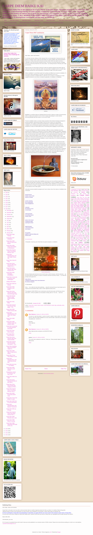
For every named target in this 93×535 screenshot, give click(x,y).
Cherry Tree (80, 212)
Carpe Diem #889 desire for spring (10, 420)
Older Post (63, 368)
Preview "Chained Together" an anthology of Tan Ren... (16, 25)
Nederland (31, 306)
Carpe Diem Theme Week (77, 210)
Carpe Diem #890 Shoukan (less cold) (11, 417)
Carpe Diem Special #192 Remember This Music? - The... (11, 343)
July (8, 220)
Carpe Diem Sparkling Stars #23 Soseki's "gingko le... (11, 347)
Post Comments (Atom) (49, 373)
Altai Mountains (74, 190)
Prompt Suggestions (34, 25)
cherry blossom (79, 238)
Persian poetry (74, 226)
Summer (87, 230)
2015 (6, 428)
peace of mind (80, 249)
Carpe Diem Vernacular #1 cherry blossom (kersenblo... (11, 327)
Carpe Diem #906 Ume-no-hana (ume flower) (11, 242)
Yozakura (87, 235)
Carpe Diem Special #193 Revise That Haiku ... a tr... (11, 306)
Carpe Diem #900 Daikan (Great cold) (11, 310)
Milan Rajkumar (32, 314)
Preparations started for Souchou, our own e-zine (11, 373)
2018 (6, 204)
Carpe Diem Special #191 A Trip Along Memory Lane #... (11, 390)
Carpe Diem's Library (38, 20)
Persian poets (84, 226)
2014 (6, 430)
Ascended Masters (85, 190)
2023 (6, 194)
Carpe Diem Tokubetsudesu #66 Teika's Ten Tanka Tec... (11, 314)
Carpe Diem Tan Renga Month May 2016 (80, 207)
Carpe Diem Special (80, 202)
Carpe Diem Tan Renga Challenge (80, 205)
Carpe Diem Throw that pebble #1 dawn (11, 398)
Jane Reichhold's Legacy (78, 219)
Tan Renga (77, 231)
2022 (6, 196)
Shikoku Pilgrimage (78, 230)
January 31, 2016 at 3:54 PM (42, 314)
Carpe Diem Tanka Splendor (78, 209)
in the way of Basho (84, 244)
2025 (6, 192)
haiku (81, 242)
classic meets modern (39, 305)
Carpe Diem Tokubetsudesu (80, 211)
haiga (72, 242)
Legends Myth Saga (78, 221)
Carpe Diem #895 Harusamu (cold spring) (10, 369)
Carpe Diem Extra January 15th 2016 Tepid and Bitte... (11, 338)
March (8, 228)
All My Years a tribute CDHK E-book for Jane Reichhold (70, 20)
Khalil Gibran (81, 220)
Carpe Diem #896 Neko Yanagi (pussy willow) (11, 352)
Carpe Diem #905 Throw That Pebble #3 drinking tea (11, 247)
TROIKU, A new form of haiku (10, 22)
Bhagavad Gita (74, 193)
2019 (6, 202)
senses (74, 251)
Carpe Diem (31, 305)
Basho (83, 192)
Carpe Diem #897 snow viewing (10, 331)
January (9, 232)
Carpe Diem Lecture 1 (14, 20)
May (8, 224)
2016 (6, 208)
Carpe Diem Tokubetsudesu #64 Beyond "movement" (11, 405)
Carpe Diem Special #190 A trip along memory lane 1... (11, 413)
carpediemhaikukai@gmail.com (9, 523)
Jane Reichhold (29, 239)
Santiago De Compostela (83, 229)
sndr (50, 532)
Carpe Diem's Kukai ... (51, 20)
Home (5, 20)
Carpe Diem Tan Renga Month (80, 206)
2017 (6, 206)
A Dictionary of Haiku (76, 189)
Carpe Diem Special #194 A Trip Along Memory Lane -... (11, 251)
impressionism (74, 244)
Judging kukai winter (11, 281)
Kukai (88, 220)
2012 (6, 434)
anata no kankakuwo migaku (79, 236)
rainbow (82, 250)
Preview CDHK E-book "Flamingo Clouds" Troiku (30, 22)
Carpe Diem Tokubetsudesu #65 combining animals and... (11, 360)
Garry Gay (78, 214)
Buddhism (73, 195)
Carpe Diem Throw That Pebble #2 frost (11, 356)
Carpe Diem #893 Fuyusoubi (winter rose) (11, 394)
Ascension (75, 192)
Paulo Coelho (83, 225)
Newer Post (28, 368)
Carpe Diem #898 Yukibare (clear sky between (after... (11, 323)
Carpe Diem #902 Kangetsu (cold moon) (10, 288)
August (8, 218)
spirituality (59, 305)
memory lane (77, 245)
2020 (6, 200)
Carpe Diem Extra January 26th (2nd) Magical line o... (11, 265)
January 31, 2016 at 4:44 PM (38, 337)
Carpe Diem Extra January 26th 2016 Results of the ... (11, 269)
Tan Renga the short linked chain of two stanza (53, 22)
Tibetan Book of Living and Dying (79, 234)
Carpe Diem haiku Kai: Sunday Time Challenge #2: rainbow (11, 55)
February (9, 230)
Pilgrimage (73, 228)
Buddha (84, 193)
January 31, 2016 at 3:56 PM (42, 329)
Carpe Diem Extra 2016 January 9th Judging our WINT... (11, 385)
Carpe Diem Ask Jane (82, 197)
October (9, 214)
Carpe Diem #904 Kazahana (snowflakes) (10, 274)
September (9, 216)
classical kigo (75, 240)
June (8, 222)
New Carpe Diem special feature (10, 334)
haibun (84, 240)
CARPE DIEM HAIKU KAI (23, 6)
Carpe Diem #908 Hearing (10, 235)
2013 (6, 432)
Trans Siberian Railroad (76, 235)
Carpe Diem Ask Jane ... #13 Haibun (11, 365)
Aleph (85, 189)
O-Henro (83, 224)
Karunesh (73, 220)
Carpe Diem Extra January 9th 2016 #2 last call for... (11, 381)
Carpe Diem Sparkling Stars (82, 201)
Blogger (59, 532)
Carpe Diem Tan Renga (77, 204)
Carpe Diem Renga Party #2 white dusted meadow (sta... (10, 297)
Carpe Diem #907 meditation (10, 238)
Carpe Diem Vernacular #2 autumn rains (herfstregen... (11, 278)
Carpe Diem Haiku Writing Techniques (80, 198)
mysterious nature (75, 248)
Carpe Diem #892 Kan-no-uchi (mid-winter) (11, 401)
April (8, 226)
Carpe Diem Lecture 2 (26, 20)
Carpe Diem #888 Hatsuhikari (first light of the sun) (11, 424)
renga (88, 250)
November (9, 212)
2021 (6, 198)
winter (63, 305)
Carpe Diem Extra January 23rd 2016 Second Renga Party (11, 292)
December (9, 210)
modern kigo (54, 305)
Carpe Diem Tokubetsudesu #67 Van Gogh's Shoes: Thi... (11, 256)
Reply (30, 324)
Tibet (86, 233)
